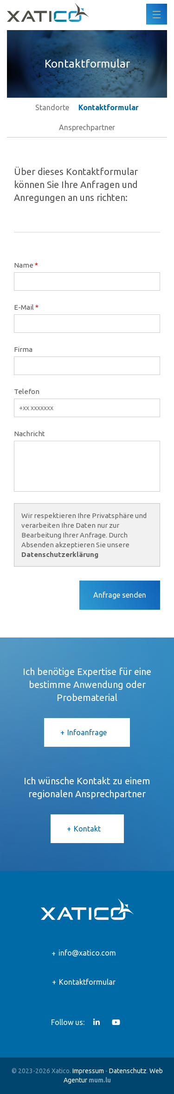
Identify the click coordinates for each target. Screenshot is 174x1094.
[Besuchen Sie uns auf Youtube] (116, 1022)
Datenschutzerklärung (59, 554)
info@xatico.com (87, 953)
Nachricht (29, 434)
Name (23, 265)
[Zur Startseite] (48, 12)
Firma (23, 349)
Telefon (26, 391)
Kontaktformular (87, 982)
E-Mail (24, 307)
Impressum (88, 1071)
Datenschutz (128, 1071)
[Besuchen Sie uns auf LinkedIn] (96, 1022)
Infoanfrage (87, 732)
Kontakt (87, 829)
